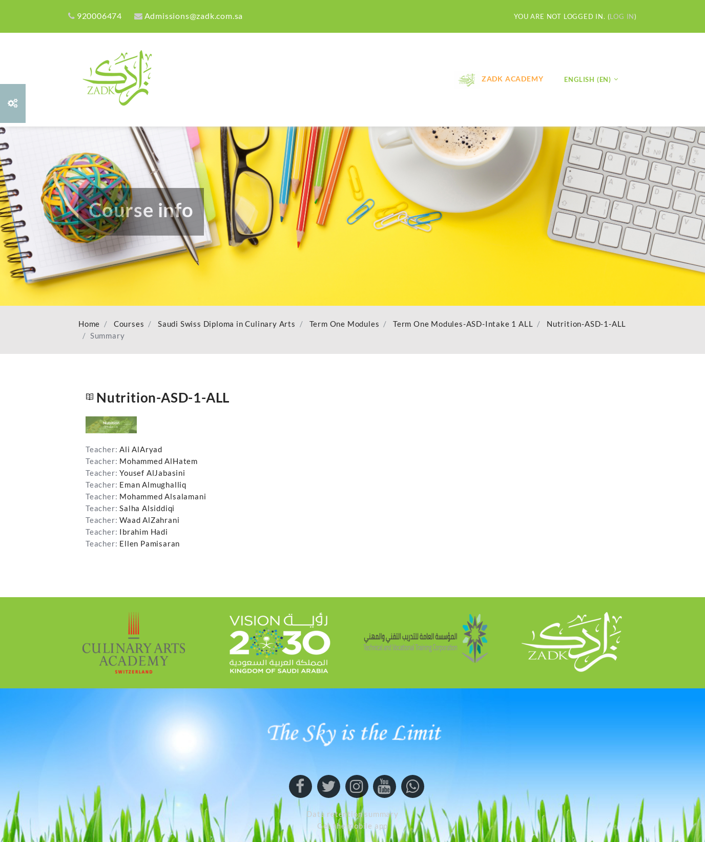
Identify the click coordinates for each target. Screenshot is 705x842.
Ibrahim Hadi (143, 532)
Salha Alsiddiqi (147, 508)
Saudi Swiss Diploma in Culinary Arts (227, 324)
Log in (622, 16)
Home (89, 324)
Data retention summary (352, 814)
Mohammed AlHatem (158, 461)
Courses (129, 324)
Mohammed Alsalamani (162, 496)
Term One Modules (344, 324)
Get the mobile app (352, 826)
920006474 (95, 15)
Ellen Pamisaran (149, 543)
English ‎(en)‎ (587, 79)
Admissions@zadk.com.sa (188, 15)
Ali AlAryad (140, 449)
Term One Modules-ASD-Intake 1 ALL (463, 324)
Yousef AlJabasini (152, 473)
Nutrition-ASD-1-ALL (586, 324)
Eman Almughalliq (152, 484)
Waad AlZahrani (149, 520)
